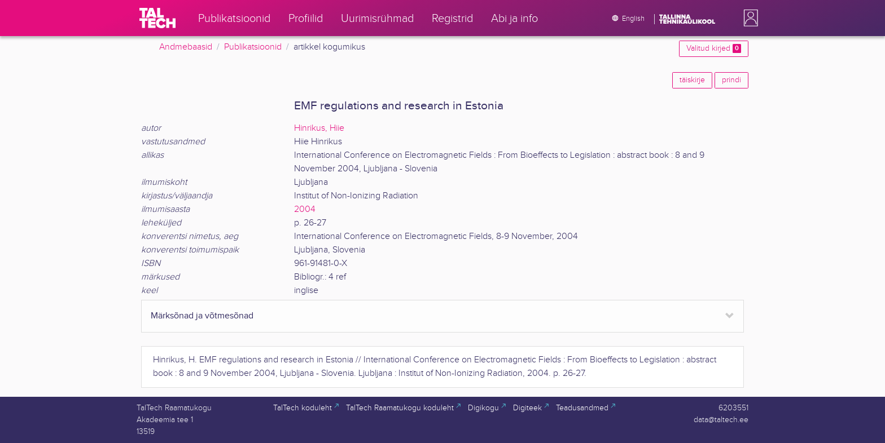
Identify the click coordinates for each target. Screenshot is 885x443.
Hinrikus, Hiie (319, 128)
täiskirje (692, 80)
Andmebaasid (185, 47)
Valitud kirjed (713, 48)
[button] (748, 18)
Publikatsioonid (253, 47)
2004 (305, 209)
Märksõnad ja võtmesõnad (202, 316)
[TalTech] (157, 18)
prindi (731, 80)
